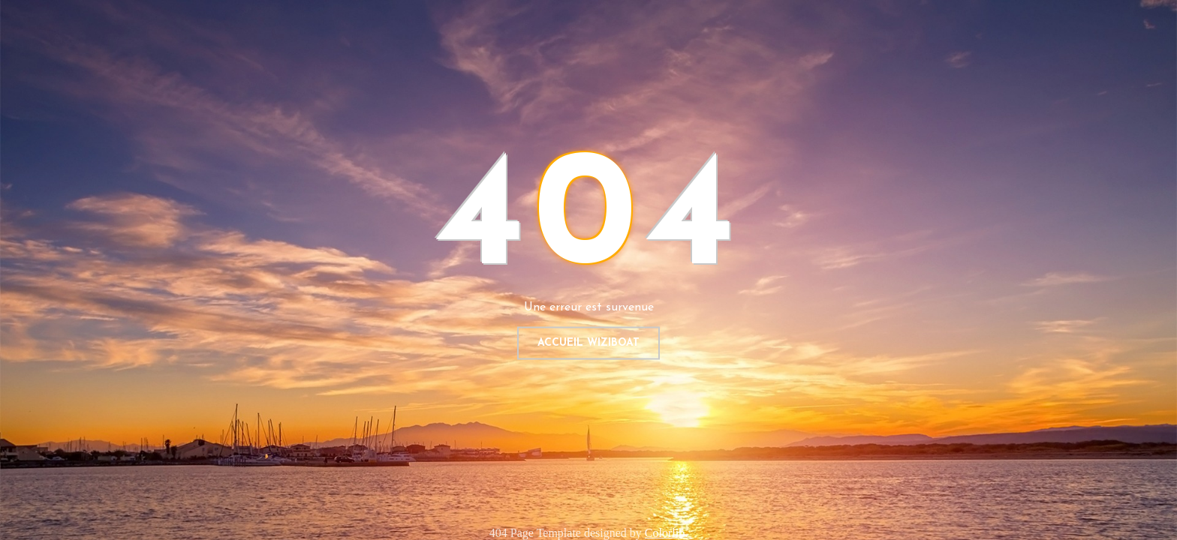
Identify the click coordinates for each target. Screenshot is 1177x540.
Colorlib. (666, 532)
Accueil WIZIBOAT (588, 343)
